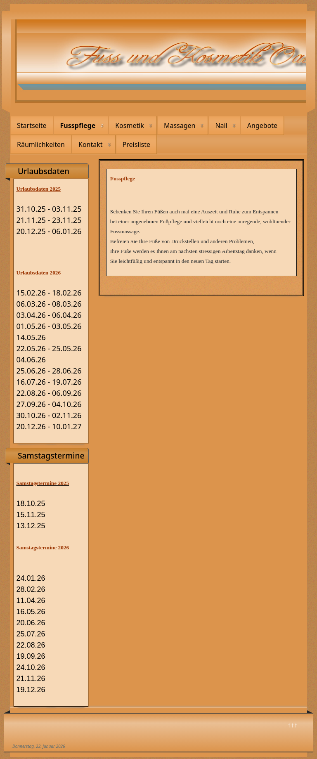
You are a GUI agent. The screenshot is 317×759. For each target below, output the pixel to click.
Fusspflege (78, 125)
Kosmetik (129, 125)
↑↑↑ (293, 724)
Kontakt (90, 144)
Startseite (32, 125)
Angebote (262, 125)
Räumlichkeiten (41, 144)
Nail (221, 125)
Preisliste (137, 144)
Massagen (180, 125)
